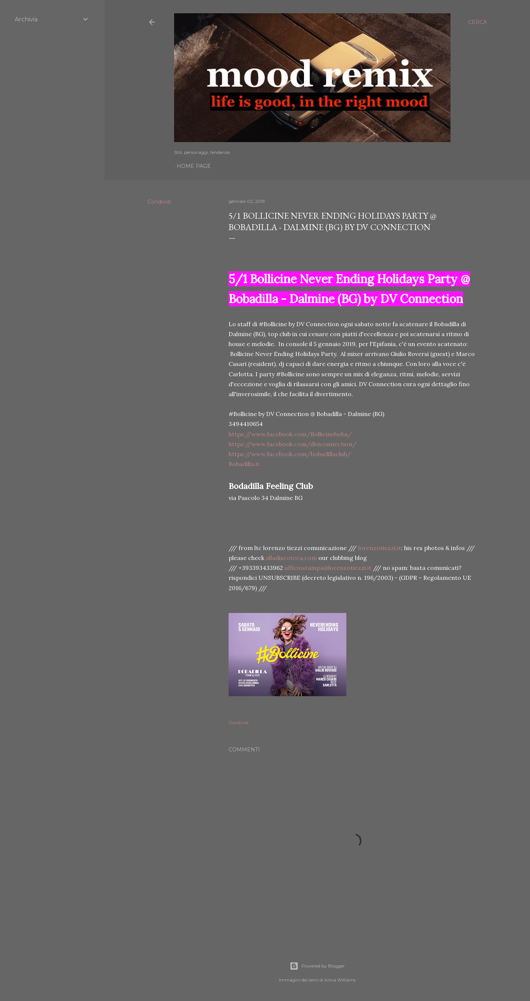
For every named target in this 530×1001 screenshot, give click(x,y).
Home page (194, 166)
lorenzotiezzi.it (379, 547)
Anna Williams (340, 980)
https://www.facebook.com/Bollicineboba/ (290, 434)
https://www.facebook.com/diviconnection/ (292, 444)
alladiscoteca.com (291, 557)
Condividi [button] (159, 201)
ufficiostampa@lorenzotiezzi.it (328, 567)
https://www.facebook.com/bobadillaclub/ (290, 454)
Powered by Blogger (317, 966)
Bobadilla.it (244, 464)
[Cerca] (477, 22)
